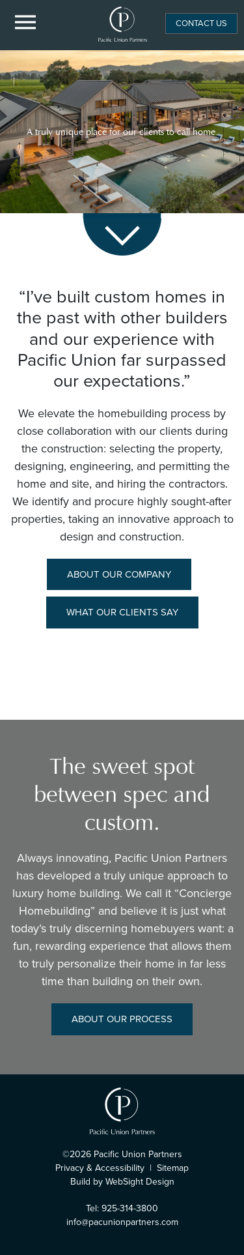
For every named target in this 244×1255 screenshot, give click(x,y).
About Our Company (119, 574)
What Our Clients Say (122, 612)
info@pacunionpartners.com (122, 1222)
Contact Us (201, 23)
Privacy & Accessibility (99, 1168)
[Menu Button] (26, 23)
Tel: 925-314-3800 (122, 1208)
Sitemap (173, 1168)
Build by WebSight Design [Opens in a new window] (122, 1182)
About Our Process (122, 1019)
